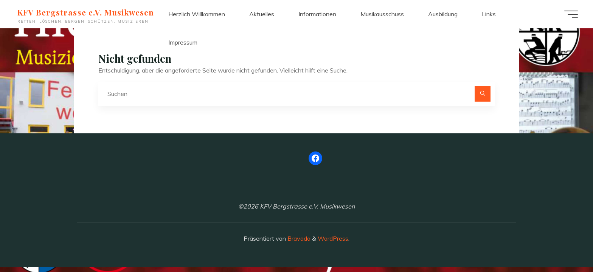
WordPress (333, 238)
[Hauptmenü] (571, 14)
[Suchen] (483, 94)
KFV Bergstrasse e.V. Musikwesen (85, 12)
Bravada (298, 238)
